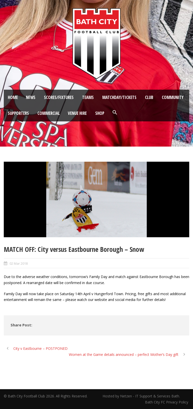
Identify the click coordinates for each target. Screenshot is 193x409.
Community (172, 97)
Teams (88, 97)
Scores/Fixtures (59, 97)
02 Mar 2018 (19, 263)
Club (149, 97)
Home (13, 97)
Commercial (48, 113)
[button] (114, 113)
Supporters (18, 113)
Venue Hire (77, 113)
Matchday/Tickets (119, 97)
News (30, 97)
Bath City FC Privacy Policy (167, 402)
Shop (99, 113)
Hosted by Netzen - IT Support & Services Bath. (141, 396)
